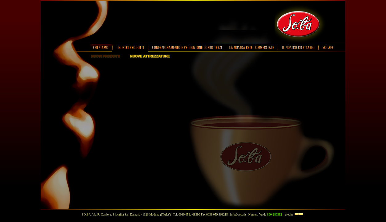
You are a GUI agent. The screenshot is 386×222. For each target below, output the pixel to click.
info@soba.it (238, 214)
